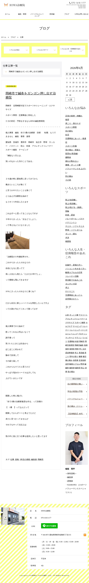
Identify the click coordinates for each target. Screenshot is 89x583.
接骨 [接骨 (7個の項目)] (67, 349)
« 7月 (70, 99)
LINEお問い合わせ (81, 14)
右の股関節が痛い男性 (76, 384)
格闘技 (68, 241)
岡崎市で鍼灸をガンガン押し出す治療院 (26, 72)
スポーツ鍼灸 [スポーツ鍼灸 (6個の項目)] (80, 323)
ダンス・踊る (71, 234)
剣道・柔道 (70, 215)
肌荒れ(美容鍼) (71, 154)
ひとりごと (70, 291)
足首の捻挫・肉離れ (73, 116)
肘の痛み (69, 176)
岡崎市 (40, 459)
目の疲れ (69, 131)
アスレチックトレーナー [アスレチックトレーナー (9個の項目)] (75, 319)
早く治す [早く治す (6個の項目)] (82, 349)
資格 (17, 459)
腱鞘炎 (68, 157)
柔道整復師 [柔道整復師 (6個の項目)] (69, 353)
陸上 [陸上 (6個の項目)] (83, 368)
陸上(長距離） (71, 204)
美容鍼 (51, 14)
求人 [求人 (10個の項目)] (76, 353)
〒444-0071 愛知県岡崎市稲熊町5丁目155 (56, 535)
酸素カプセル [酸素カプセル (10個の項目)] (74, 364)
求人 (67, 288)
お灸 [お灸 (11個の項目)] (67, 315)
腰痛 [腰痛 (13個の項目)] (80, 356)
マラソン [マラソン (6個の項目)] (78, 338)
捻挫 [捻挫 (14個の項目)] (86, 345)
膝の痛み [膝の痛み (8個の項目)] (68, 360)
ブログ (66, 14)
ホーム (7, 14)
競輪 (67, 211)
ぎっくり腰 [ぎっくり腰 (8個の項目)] (73, 315)
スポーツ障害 (71, 127)
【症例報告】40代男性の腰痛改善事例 (77, 414)
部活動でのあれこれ (73, 280)
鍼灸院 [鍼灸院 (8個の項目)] (77, 368)
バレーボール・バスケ (74, 219)
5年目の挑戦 (25, 459)
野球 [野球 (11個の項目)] (82, 364)
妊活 (67, 135)
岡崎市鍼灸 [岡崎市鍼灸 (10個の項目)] (79, 345)
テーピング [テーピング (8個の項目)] (77, 326)
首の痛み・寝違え (72, 150)
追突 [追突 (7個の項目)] (67, 364)
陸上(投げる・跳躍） (74, 207)
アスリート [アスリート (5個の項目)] (83, 315)
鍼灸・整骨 (22, 14)
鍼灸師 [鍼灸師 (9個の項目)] (72, 368)
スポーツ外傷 (71, 146)
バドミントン (71, 222)
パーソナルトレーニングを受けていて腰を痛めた (77, 399)
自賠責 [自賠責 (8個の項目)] (75, 360)
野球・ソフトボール (73, 230)
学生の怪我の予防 (75, 391)
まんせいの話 (71, 284)
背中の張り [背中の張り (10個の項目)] (73, 356)
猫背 (67, 120)
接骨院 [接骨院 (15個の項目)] (72, 349)
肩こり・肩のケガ (72, 123)
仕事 (12, 459)
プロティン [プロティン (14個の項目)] (82, 334)
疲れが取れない (72, 161)
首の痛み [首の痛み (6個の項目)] (71, 372)
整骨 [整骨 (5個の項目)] (77, 349)
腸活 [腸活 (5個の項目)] (84, 356)
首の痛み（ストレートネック (77, 406)
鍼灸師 (34, 459)
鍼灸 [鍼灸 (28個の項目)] (67, 368)
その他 (68, 180)
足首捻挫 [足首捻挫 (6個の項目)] (82, 360)
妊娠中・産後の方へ (73, 265)
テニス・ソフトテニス (74, 226)
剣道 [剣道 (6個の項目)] (77, 341)
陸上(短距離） (71, 200)
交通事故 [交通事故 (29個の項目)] (71, 341)
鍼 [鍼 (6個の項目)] (85, 364)
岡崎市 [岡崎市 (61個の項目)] (82, 341)
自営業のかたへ (72, 299)
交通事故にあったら (73, 295)
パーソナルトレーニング (37, 15)
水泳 (67, 238)
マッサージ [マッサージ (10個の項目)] (69, 338)
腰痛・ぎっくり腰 (72, 165)
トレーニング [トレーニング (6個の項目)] (74, 330)
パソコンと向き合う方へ (75, 269)
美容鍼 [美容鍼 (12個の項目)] (81, 353)
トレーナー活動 (72, 276)
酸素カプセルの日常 (73, 273)
